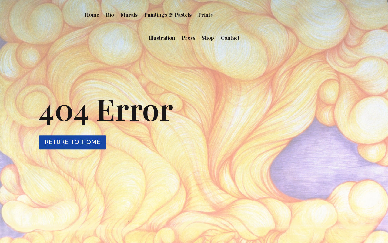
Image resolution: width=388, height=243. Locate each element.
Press (188, 37)
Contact (230, 37)
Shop (208, 37)
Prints (205, 14)
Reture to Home (72, 142)
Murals (129, 14)
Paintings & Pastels (168, 14)
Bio (110, 14)
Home (92, 14)
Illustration (162, 37)
